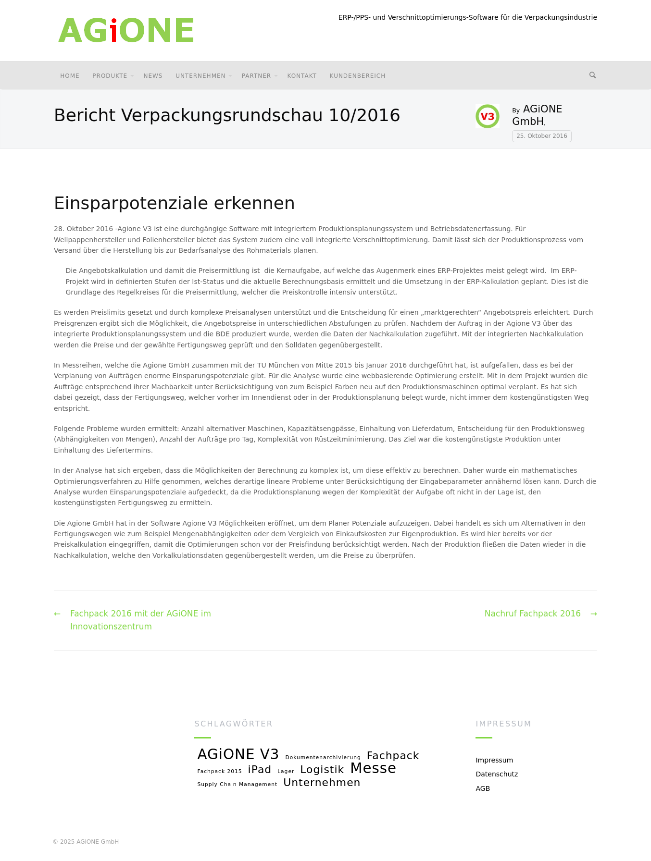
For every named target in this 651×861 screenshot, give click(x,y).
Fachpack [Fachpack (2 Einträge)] (393, 756)
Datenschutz (497, 774)
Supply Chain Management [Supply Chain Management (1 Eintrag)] (237, 784)
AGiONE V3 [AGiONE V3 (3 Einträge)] (238, 755)
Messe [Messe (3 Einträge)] (373, 769)
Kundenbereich (358, 76)
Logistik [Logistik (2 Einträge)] (322, 769)
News (153, 76)
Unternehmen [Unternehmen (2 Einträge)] (322, 782)
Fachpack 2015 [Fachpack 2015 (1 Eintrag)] (219, 772)
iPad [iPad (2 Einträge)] (260, 769)
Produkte (109, 76)
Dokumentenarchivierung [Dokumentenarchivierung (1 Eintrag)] (323, 758)
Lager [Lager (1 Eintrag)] (285, 772)
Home (69, 76)
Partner (256, 76)
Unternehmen (200, 76)
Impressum (494, 760)
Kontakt (301, 76)
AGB (483, 788)
